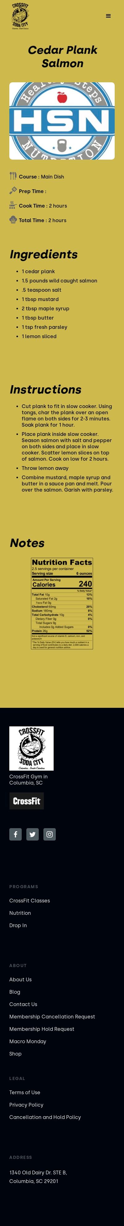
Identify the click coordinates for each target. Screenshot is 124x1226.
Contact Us (23, 1004)
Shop (15, 1054)
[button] (108, 16)
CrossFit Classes (29, 901)
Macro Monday (27, 1041)
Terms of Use (24, 1092)
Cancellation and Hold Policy (45, 1117)
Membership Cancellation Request (52, 1017)
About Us (20, 980)
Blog (14, 992)
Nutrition (20, 913)
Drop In (18, 925)
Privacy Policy (26, 1105)
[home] (25, 16)
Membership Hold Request (41, 1029)
